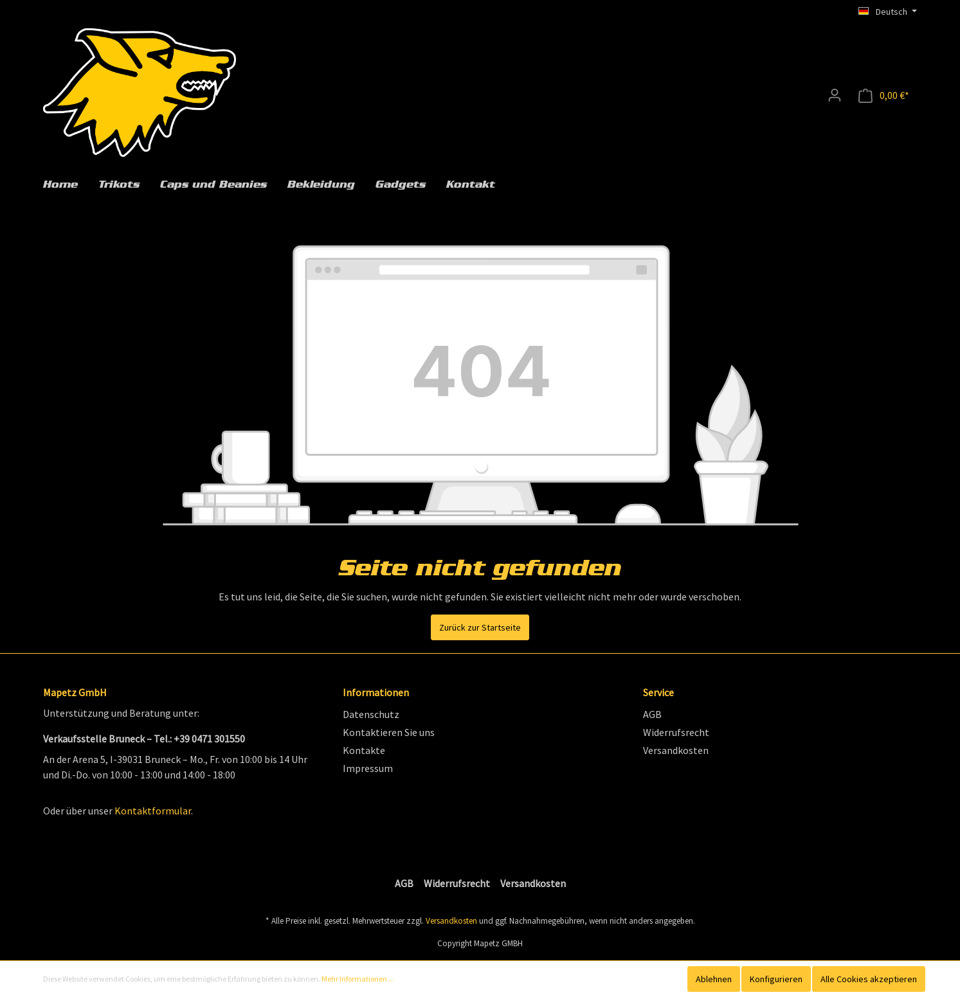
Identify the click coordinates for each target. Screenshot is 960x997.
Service (658, 692)
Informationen (376, 692)
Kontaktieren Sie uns (389, 732)
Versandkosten (676, 750)
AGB (652, 714)
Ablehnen (714, 979)
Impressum (368, 768)
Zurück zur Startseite (480, 627)
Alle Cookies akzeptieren (868, 979)
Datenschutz (371, 714)
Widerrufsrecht (676, 732)
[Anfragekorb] (884, 95)
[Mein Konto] (834, 95)
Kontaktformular (152, 810)
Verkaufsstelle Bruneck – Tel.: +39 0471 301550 (144, 738)
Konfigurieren (776, 979)
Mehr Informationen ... (358, 979)
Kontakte (364, 750)
